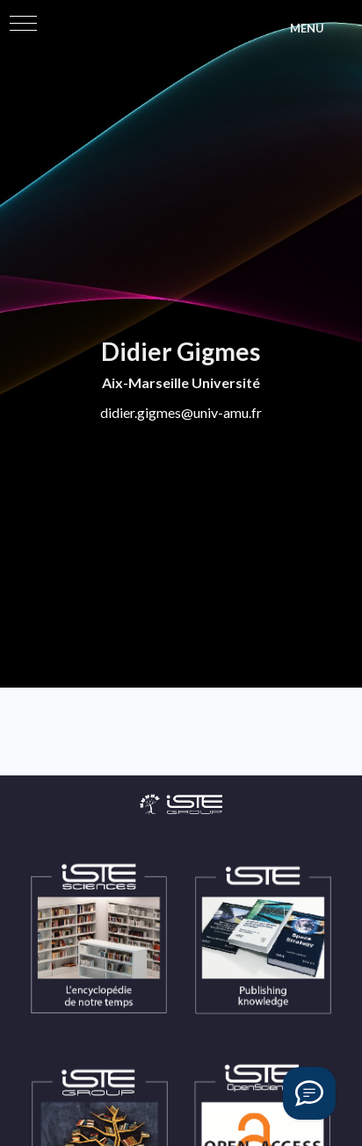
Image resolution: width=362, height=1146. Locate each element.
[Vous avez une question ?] (309, 1093)
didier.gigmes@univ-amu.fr (181, 413)
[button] (23, 23)
